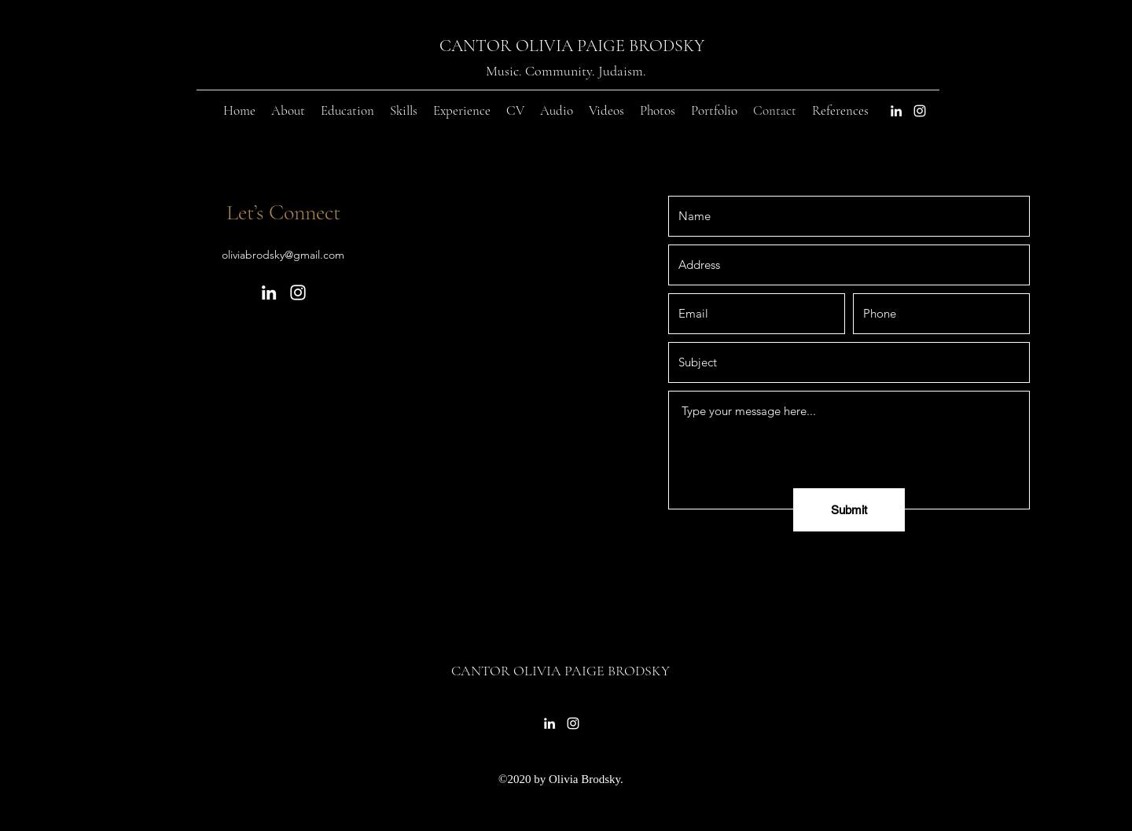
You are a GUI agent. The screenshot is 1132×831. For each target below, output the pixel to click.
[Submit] (849, 509)
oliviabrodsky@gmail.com (283, 255)
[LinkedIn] (896, 111)
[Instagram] (920, 111)
